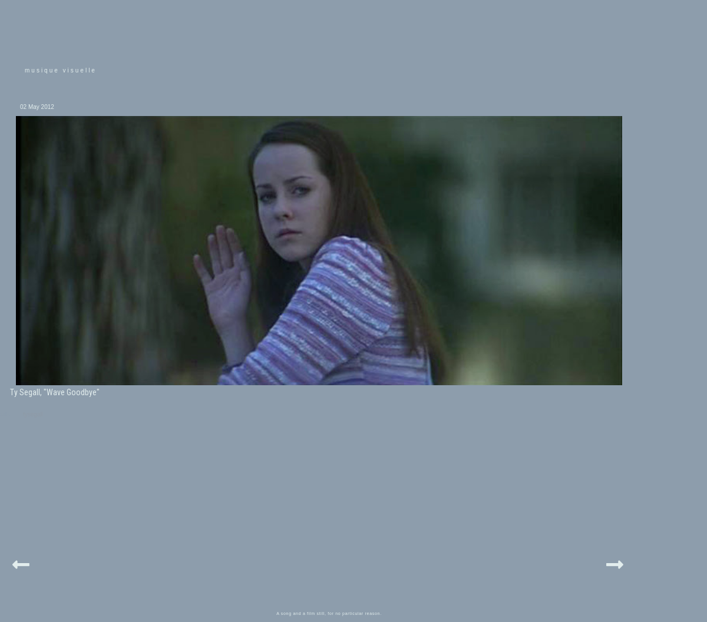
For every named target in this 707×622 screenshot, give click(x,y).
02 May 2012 (37, 107)
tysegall (33, 414)
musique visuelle (61, 70)
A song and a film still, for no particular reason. (329, 613)
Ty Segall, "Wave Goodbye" (55, 392)
